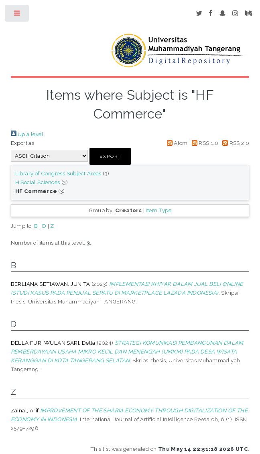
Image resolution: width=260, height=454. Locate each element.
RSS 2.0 (234, 143)
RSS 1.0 (203, 143)
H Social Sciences (37, 182)
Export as (23, 143)
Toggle (17, 15)
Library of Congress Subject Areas (58, 173)
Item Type (158, 210)
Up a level (27, 134)
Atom (176, 143)
